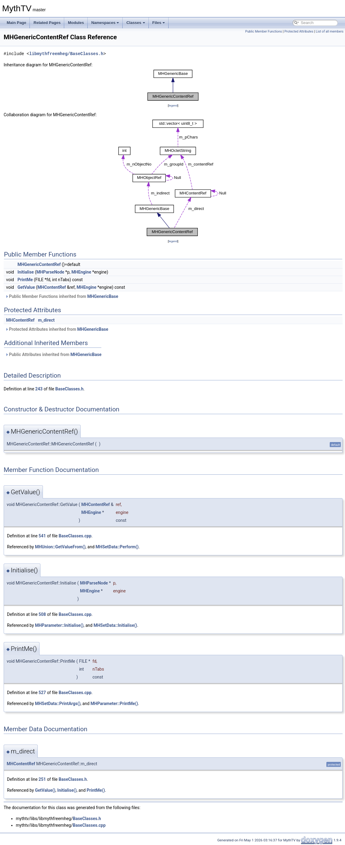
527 (42, 692)
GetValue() (45, 790)
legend (173, 105)
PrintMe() (96, 790)
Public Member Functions (263, 31)
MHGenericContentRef (39, 264)
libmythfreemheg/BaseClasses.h (66, 54)
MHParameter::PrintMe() (114, 703)
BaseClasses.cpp (75, 535)
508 (42, 614)
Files (158, 22)
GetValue (26, 287)
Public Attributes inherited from (53, 354)
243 (39, 388)
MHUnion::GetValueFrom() (60, 546)
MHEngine (81, 272)
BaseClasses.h (69, 388)
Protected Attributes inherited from (56, 329)
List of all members (329, 31)
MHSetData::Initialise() (115, 625)
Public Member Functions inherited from (61, 296)
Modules (76, 22)
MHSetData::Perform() (117, 546)
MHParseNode (50, 272)
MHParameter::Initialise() (59, 625)
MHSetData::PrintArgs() (58, 703)
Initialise (25, 272)
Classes (135, 22)
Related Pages (47, 22)
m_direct (46, 320)
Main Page (16, 22)
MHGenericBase (102, 296)
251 (42, 779)
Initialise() (67, 790)
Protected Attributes (298, 31)
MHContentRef (51, 287)
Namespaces (105, 22)
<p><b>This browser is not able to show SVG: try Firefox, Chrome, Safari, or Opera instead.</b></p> (173, 85)
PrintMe (25, 279)
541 (42, 535)
